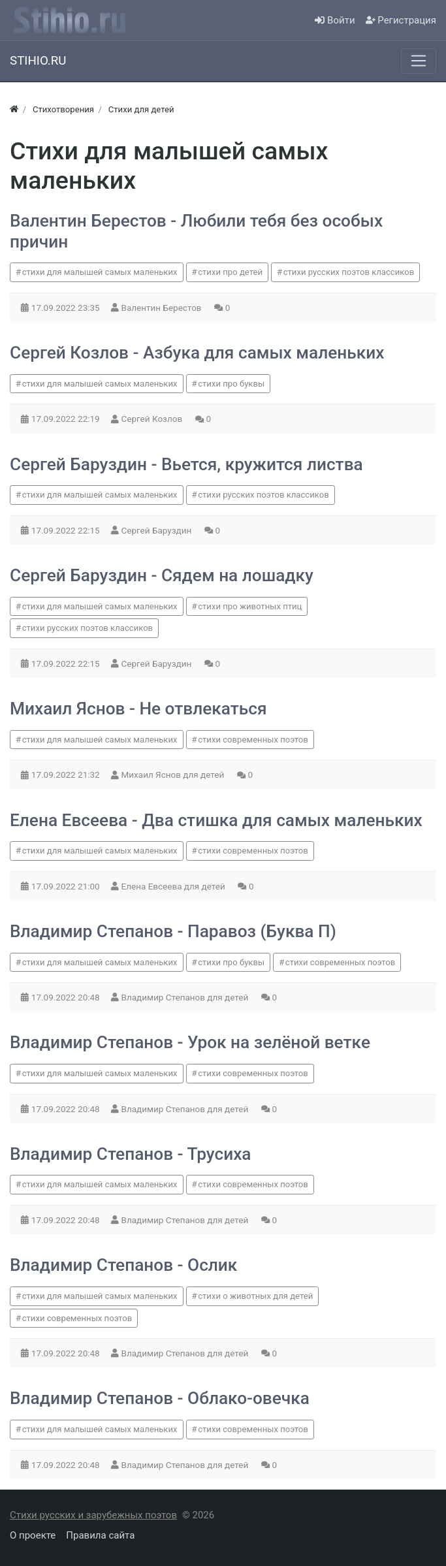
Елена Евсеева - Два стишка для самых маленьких (216, 820)
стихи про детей (230, 272)
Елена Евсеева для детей (174, 886)
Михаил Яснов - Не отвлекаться (138, 708)
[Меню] (418, 60)
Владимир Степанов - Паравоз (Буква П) (173, 931)
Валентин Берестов (162, 307)
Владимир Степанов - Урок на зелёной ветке (190, 1042)
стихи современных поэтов (253, 739)
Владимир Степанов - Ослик (123, 1265)
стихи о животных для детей (255, 1296)
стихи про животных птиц (250, 606)
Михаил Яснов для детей (174, 774)
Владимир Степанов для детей (186, 997)
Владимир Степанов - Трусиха (130, 1154)
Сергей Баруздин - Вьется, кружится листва (186, 464)
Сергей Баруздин (157, 530)
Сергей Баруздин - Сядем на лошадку (161, 575)
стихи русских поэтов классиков (348, 272)
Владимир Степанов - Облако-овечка (160, 1398)
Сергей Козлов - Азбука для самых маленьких (197, 352)
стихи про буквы (231, 384)
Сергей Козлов (153, 418)
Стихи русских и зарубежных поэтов (93, 1515)
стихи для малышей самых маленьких (100, 272)
